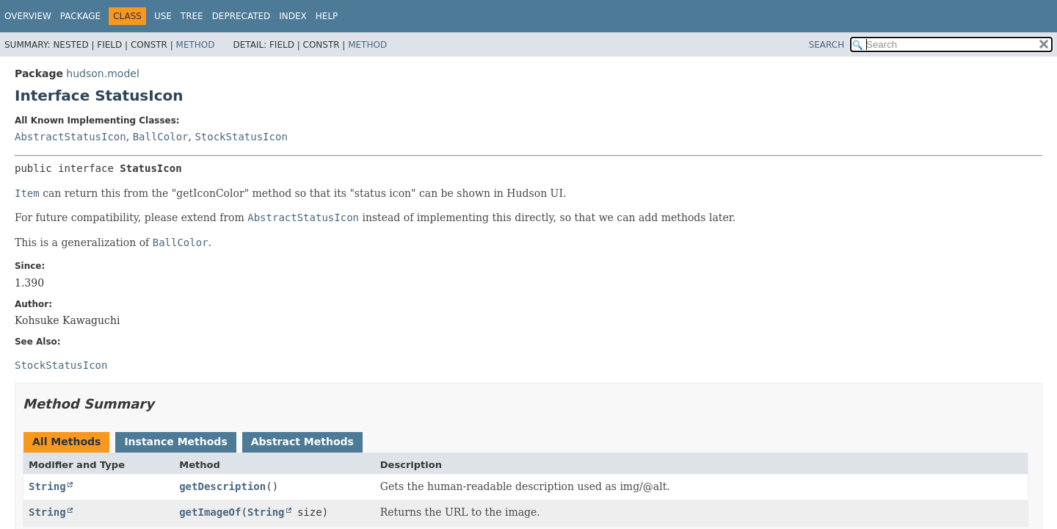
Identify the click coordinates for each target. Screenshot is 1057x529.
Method (195, 45)
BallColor (161, 137)
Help (327, 16)
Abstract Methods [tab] (302, 441)
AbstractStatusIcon (70, 137)
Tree (192, 16)
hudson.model (102, 73)
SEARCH (827, 45)
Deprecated (241, 16)
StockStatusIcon (241, 137)
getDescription (222, 486)
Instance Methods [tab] (175, 441)
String (47, 486)
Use (163, 16)
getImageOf (210, 512)
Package (80, 16)
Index (293, 16)
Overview (27, 16)
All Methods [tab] (66, 441)
